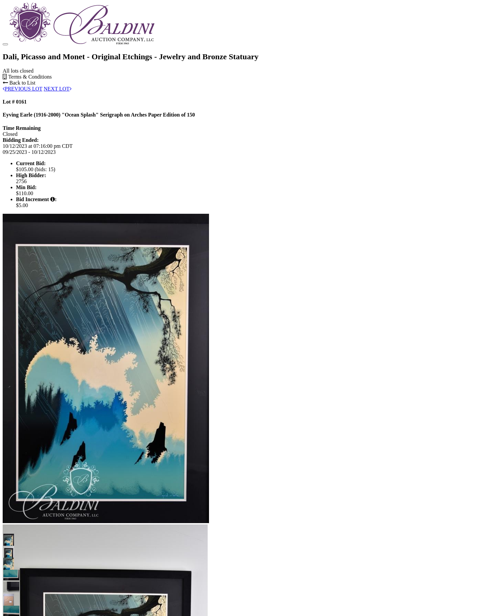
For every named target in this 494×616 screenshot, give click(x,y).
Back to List (19, 124)
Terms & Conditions (27, 118)
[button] (9, 580)
